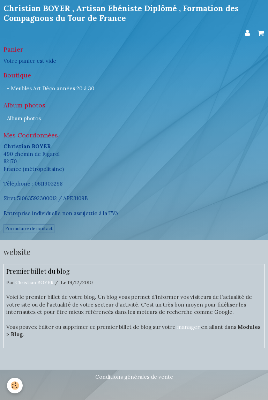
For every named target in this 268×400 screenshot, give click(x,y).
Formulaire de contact (29, 228)
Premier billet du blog (38, 271)
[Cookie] (15, 385)
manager (188, 327)
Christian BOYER (34, 282)
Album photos (24, 118)
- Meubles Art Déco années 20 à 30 (50, 88)
